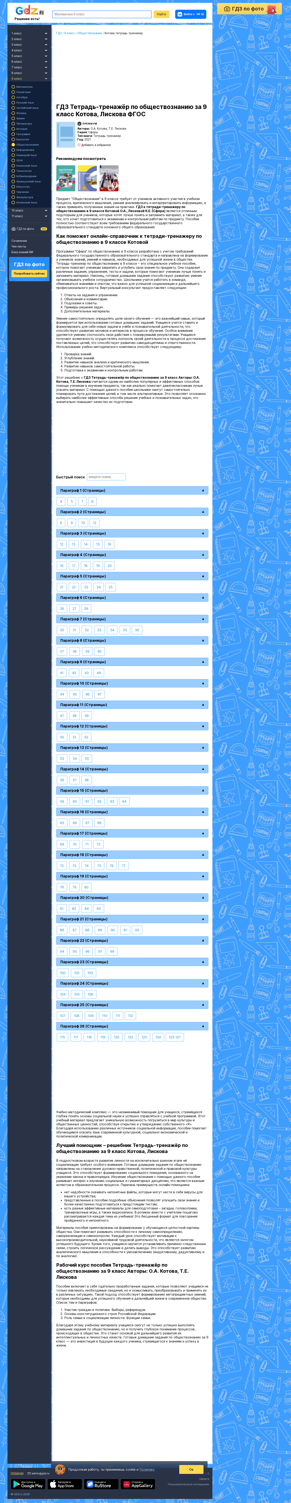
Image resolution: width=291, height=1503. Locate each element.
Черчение (22, 191)
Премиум (17, 1473)
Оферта (204, 1478)
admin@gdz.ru (41, 1473)
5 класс (31, 55)
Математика (24, 86)
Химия (20, 118)
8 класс (31, 72)
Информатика (25, 149)
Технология (24, 170)
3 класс (31, 44)
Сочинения (19, 240)
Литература (24, 123)
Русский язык (25, 102)
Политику (147, 1469)
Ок (191, 1469)
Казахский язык (26, 165)
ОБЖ (19, 160)
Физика (21, 113)
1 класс (31, 33)
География (23, 134)
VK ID (191, 14)
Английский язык (27, 107)
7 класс (31, 66)
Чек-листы (19, 246)
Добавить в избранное (96, 145)
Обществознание (27, 144)
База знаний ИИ (22, 252)
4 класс (31, 50)
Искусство (23, 186)
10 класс (31, 210)
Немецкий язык (26, 155)
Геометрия (23, 92)
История (21, 128)
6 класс (31, 61)
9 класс (31, 78)
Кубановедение (26, 176)
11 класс (31, 215)
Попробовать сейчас (29, 273)
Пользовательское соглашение (188, 1484)
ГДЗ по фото (25, 228)
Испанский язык (26, 202)
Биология (22, 139)
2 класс (31, 38)
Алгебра (21, 97)
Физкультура (24, 197)
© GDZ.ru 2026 (20, 1494)
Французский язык (28, 181)
